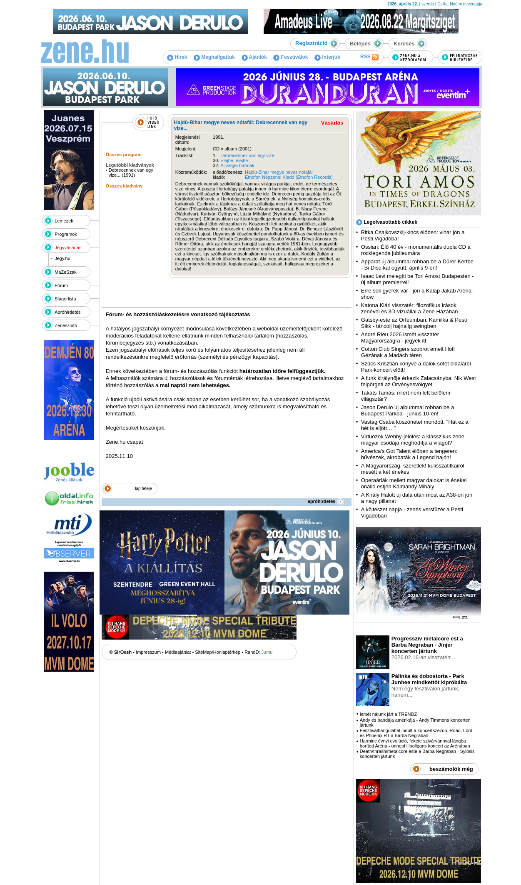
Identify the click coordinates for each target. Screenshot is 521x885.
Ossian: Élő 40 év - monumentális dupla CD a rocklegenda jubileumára (416, 250)
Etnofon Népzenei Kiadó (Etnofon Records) (289, 177)
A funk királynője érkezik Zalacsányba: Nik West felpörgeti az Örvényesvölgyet (418, 381)
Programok (66, 234)
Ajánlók (254, 57)
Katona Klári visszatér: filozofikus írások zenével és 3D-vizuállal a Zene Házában (409, 308)
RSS (369, 57)
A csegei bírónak (237, 165)
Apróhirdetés (67, 312)
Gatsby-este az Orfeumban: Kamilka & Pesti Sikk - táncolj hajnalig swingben (414, 323)
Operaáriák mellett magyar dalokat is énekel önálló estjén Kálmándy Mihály (414, 483)
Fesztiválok (290, 57)
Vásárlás (332, 123)
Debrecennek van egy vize (247, 155)
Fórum (61, 285)
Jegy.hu (62, 258)
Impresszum (148, 652)
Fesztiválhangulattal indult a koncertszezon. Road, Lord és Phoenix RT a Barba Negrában (416, 733)
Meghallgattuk (214, 57)
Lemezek (64, 220)
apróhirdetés (326, 501)
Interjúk (327, 57)
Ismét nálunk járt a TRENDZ (388, 714)
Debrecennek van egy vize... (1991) (131, 173)
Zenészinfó (66, 325)
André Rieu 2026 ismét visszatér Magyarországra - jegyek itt (400, 337)
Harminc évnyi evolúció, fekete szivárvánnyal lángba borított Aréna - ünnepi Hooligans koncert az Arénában (415, 743)
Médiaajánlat (178, 652)
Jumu (267, 652)
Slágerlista (65, 298)
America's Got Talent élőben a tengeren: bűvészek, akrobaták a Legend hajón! (409, 454)
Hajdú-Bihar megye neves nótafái (279, 172)
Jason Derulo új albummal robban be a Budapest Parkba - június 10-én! (407, 410)
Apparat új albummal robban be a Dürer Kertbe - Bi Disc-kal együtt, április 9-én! (417, 264)
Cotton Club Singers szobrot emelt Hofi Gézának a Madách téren (408, 352)
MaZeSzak (66, 272)
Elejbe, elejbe (234, 160)
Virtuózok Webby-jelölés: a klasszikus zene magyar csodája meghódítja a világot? (412, 439)
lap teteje (143, 488)
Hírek (177, 57)
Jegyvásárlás (68, 247)
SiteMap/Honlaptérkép (217, 652)
